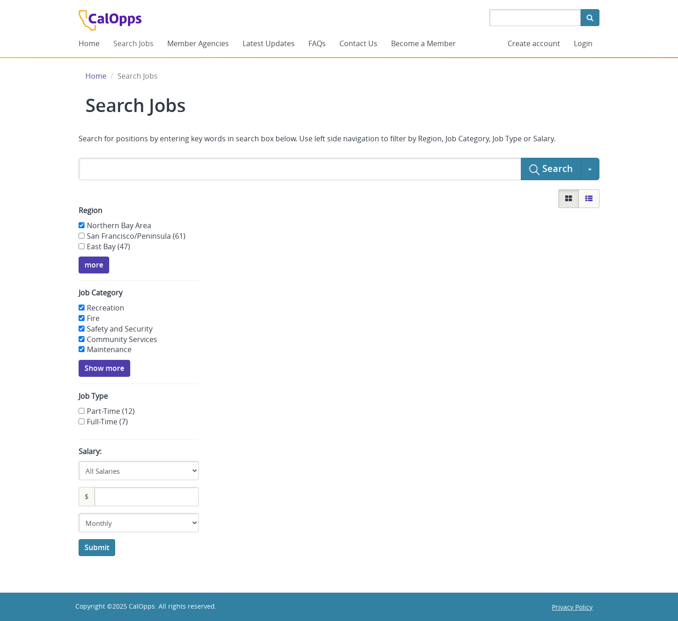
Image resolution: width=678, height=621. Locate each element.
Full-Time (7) (107, 422)
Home (89, 43)
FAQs (317, 43)
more (94, 265)
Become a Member (423, 43)
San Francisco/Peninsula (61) (136, 236)
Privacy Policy (572, 607)
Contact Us (358, 43)
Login (583, 43)
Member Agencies (198, 43)
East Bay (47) (108, 246)
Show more (104, 368)
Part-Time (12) (111, 411)
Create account (534, 43)
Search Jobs (133, 43)
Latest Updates (269, 43)
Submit (97, 547)
